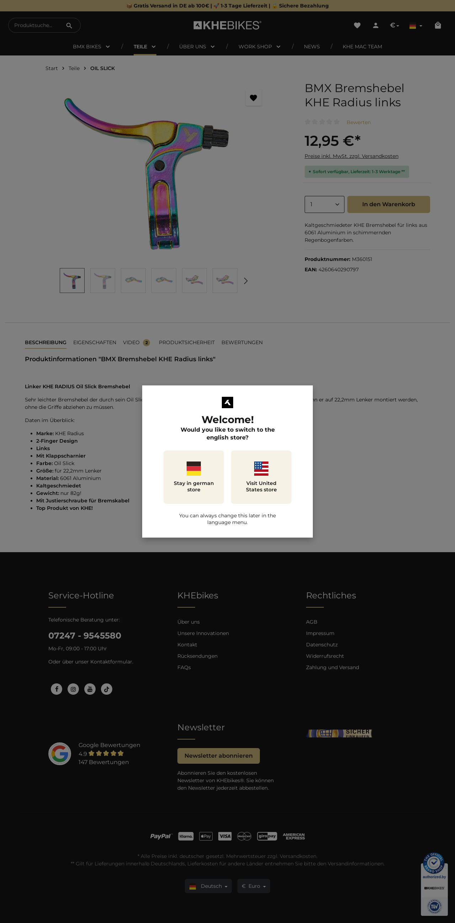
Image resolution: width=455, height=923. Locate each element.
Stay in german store (194, 477)
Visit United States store (261, 477)
